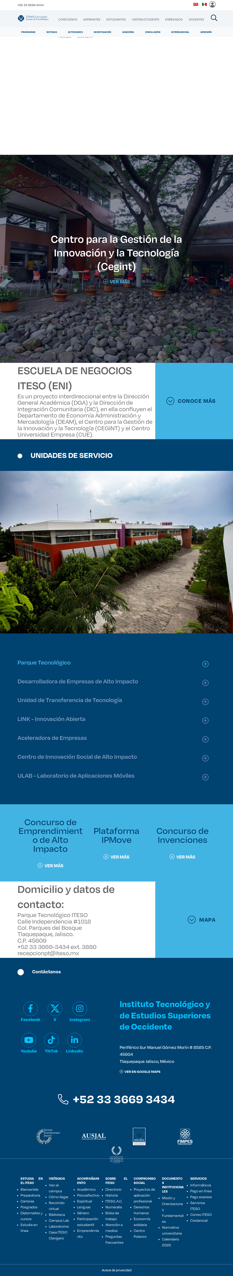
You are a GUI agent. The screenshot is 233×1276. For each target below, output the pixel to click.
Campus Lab (59, 1220)
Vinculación (152, 32)
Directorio (113, 1189)
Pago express (201, 1196)
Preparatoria (30, 1195)
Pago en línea (201, 1191)
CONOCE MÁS (191, 401)
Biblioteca (57, 1214)
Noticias (52, 32)
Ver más (50, 865)
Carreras (27, 1201)
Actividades (75, 32)
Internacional (180, 32)
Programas (28, 32)
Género (83, 1212)
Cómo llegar (58, 1196)
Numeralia (113, 1207)
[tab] (115, 662)
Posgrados (29, 1207)
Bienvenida (29, 1189)
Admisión (206, 32)
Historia (111, 1195)
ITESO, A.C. (113, 1201)
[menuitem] (67, 19)
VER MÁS (116, 281)
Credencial (199, 1220)
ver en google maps (140, 1071)
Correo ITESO (201, 1214)
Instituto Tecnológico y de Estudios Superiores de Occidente (165, 1014)
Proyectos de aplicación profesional (144, 1195)
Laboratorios (59, 1226)
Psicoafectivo (88, 1195)
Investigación (102, 32)
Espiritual (84, 1201)
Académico (86, 1189)
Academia (128, 32)
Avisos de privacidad (116, 1270)
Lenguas (84, 1207)
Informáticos (200, 1185)
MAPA (202, 920)
